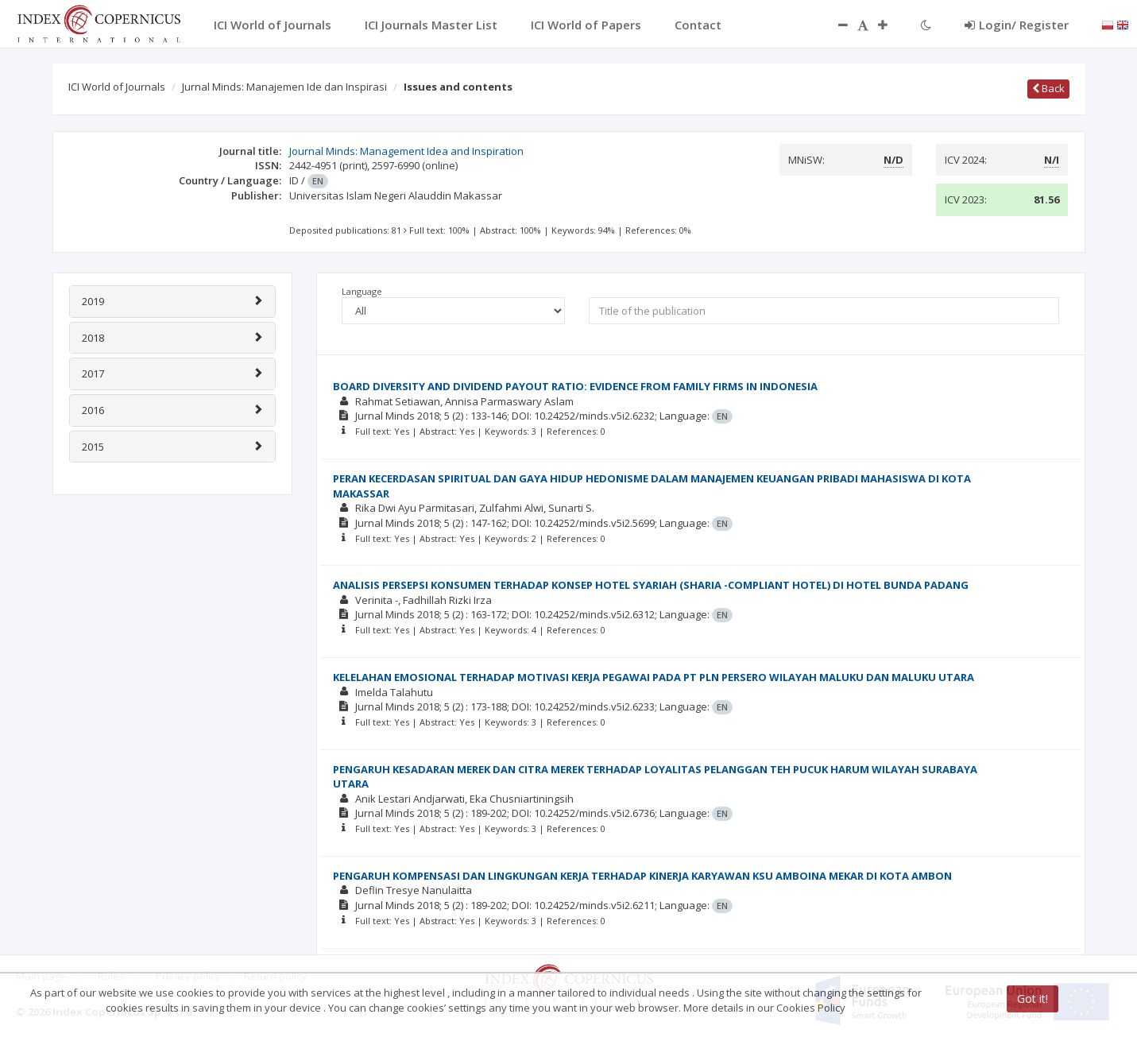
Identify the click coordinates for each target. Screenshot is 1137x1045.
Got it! (1032, 998)
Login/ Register (1017, 25)
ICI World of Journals (116, 86)
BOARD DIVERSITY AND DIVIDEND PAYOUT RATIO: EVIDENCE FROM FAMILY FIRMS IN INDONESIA (575, 386)
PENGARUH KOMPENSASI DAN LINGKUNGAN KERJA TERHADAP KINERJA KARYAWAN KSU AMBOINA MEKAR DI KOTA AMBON (642, 876)
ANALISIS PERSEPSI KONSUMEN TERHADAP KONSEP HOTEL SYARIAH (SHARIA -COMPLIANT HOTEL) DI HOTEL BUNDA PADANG (651, 585)
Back (1048, 88)
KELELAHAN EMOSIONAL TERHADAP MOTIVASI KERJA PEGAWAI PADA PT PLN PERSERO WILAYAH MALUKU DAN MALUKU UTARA (653, 677)
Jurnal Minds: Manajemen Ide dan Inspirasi (284, 86)
